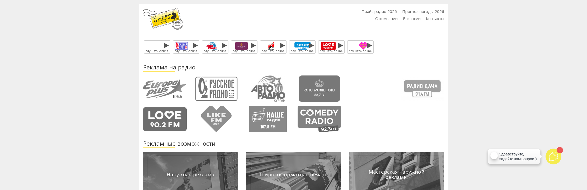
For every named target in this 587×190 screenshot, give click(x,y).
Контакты (435, 18)
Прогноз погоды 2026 (423, 11)
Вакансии (412, 18)
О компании (386, 18)
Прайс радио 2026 (379, 11)
